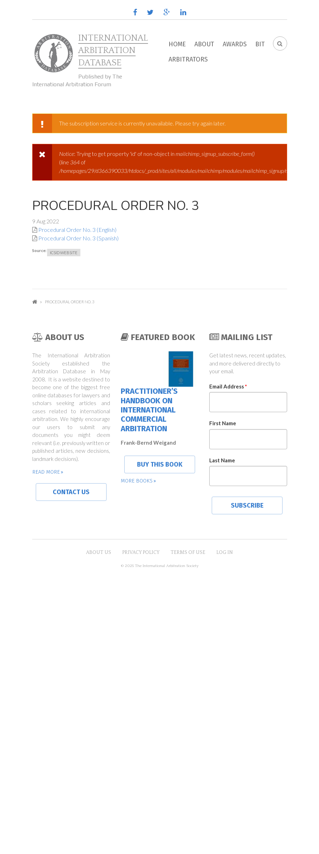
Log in (224, 552)
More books (137, 481)
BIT (260, 44)
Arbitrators (188, 59)
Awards (235, 44)
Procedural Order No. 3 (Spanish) (78, 238)
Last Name (222, 460)
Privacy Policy (141, 552)
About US (98, 552)
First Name (222, 423)
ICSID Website (64, 252)
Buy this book (159, 464)
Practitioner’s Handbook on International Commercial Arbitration (149, 409)
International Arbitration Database (113, 50)
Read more (46, 472)
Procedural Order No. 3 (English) (77, 229)
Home (177, 44)
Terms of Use (188, 552)
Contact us (71, 492)
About (204, 44)
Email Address (228, 386)
